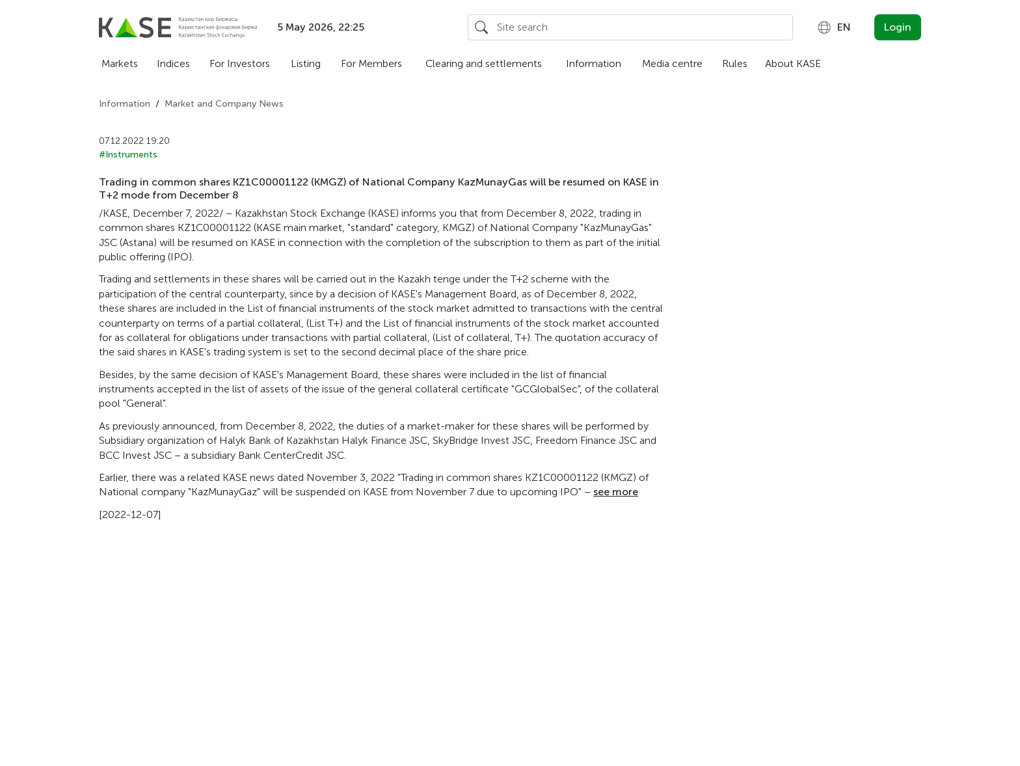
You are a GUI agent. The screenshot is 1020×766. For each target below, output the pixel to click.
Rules (734, 63)
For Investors (239, 63)
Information (593, 63)
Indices (173, 63)
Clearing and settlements (483, 63)
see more (615, 492)
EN (833, 27)
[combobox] (834, 27)
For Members (371, 63)
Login (897, 27)
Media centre (672, 63)
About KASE (793, 63)
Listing (306, 63)
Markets (119, 63)
